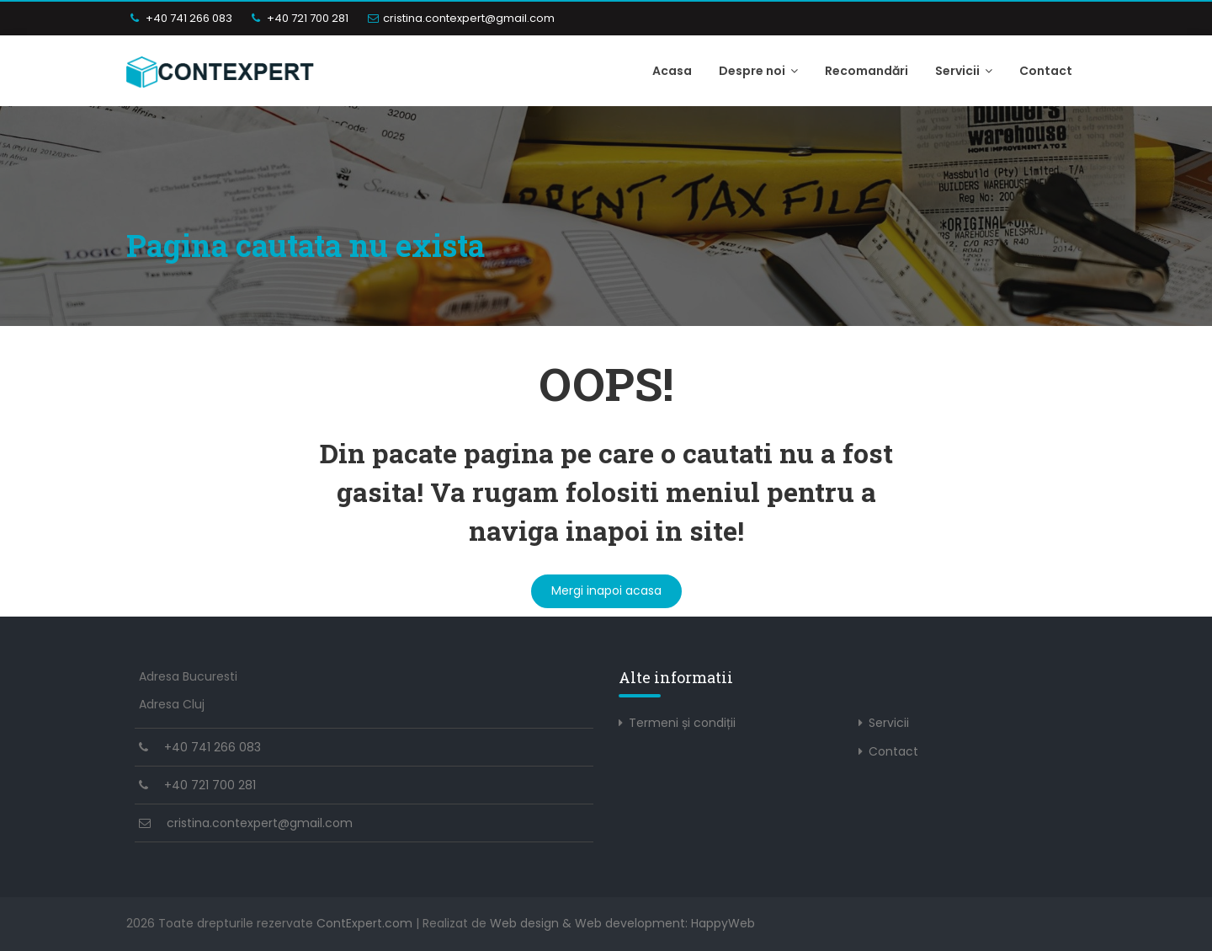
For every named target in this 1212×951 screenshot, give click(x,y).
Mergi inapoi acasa (606, 590)
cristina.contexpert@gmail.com (461, 18)
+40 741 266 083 (181, 18)
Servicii (963, 70)
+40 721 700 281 (300, 18)
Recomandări (866, 70)
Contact (1045, 70)
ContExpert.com (364, 923)
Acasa (672, 70)
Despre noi (758, 70)
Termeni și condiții (682, 722)
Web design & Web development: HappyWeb (622, 923)
